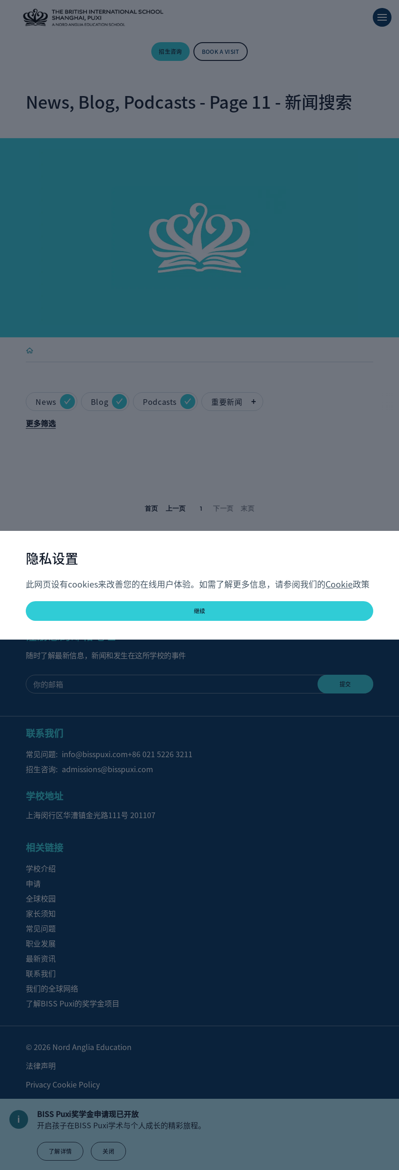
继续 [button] (200, 611)
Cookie (339, 584)
